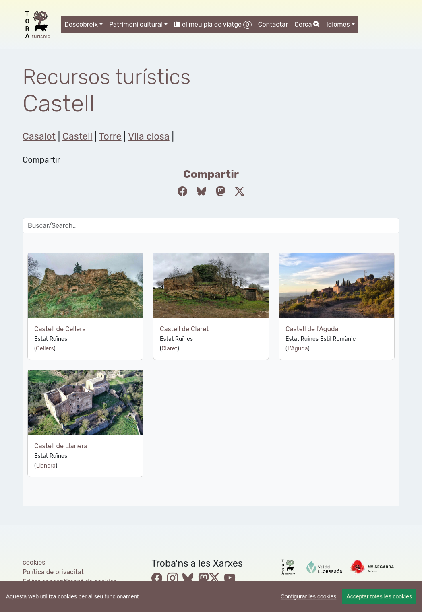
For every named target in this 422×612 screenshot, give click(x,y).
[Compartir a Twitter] (239, 191)
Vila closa (149, 136)
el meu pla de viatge (213, 25)
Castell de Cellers (60, 329)
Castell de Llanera (60, 446)
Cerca (307, 24)
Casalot (39, 136)
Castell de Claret (184, 329)
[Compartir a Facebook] (182, 191)
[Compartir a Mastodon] (220, 191)
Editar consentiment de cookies (70, 581)
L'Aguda (298, 348)
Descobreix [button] (81, 24)
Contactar (273, 24)
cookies (34, 562)
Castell (77, 136)
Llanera (46, 465)
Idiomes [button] (338, 24)
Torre (110, 136)
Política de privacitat (53, 572)
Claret (169, 348)
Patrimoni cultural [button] (136, 24)
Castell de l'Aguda (311, 329)
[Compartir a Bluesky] (201, 191)
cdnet (85, 591)
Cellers (45, 348)
